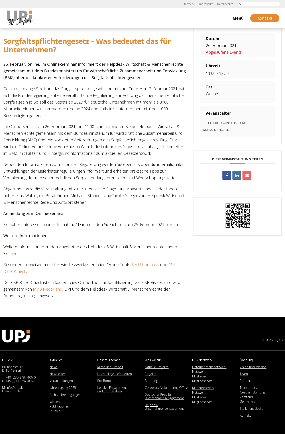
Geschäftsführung (252, 392)
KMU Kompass (145, 264)
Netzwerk (199, 371)
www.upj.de (12, 391)
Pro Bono (104, 381)
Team (244, 374)
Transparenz (249, 387)
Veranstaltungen (61, 381)
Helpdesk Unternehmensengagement (164, 407)
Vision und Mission (253, 367)
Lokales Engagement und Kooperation (112, 389)
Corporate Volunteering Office (166, 387)
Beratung (151, 381)
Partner (245, 381)
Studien (55, 411)
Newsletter (57, 374)
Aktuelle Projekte (157, 367)
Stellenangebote (251, 408)
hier (168, 224)
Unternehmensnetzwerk (209, 367)
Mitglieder (199, 376)
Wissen (55, 401)
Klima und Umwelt (110, 367)
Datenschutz (225, 4)
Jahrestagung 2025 (63, 387)
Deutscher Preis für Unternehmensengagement (164, 396)
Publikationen (59, 406)
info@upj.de (15, 387)
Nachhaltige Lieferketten (114, 374)
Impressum (206, 4)
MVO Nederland (47, 289)
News (53, 367)
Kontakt (245, 415)
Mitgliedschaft (202, 381)
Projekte (151, 374)
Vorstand (246, 397)
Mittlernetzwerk (203, 388)
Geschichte (248, 401)
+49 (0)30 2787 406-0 (20, 377)
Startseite (189, 4)
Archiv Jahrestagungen (65, 395)
